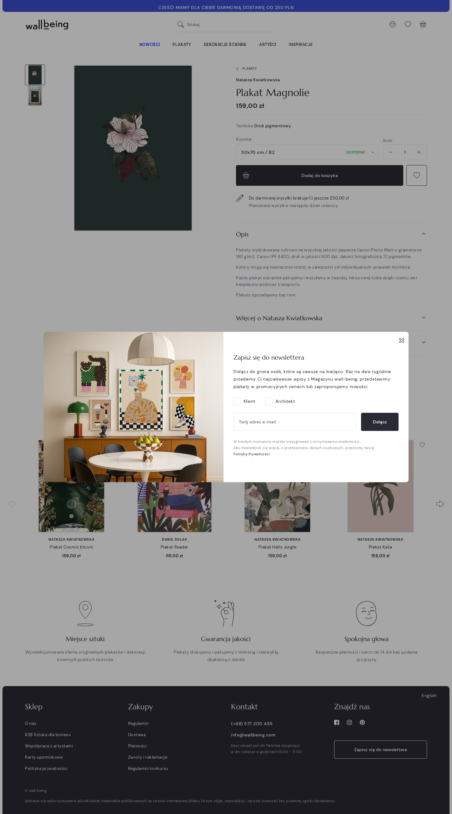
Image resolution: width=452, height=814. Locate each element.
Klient (249, 401)
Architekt (285, 401)
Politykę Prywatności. (252, 454)
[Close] (401, 340)
